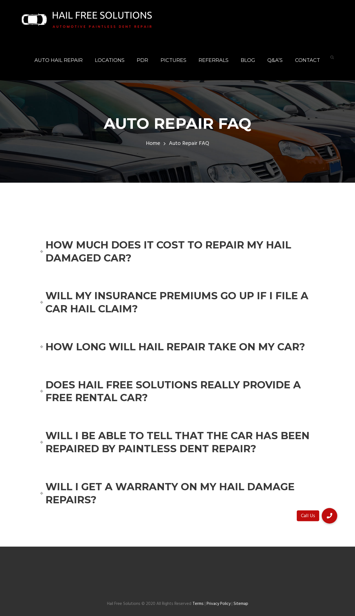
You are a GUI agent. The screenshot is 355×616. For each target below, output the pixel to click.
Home (153, 143)
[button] (329, 516)
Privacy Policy (218, 603)
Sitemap (241, 603)
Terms (198, 603)
